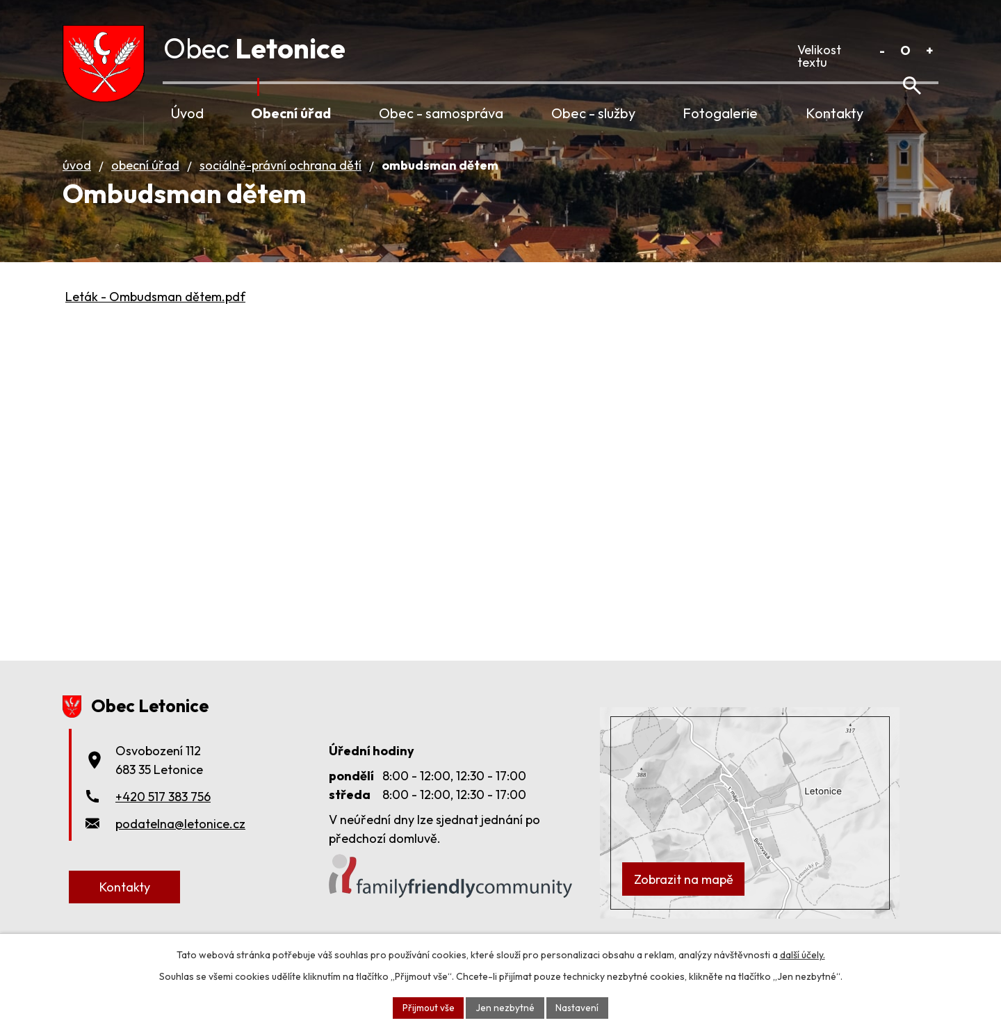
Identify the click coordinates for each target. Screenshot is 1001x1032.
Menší (881, 50)
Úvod (187, 113)
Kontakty (834, 113)
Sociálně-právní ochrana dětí (280, 185)
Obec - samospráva (441, 113)
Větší (929, 50)
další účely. (802, 954)
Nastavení (578, 1007)
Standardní (905, 50)
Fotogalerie (720, 113)
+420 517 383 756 (163, 816)
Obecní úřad (291, 113)
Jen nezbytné (505, 1007)
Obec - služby (593, 113)
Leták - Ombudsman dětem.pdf (155, 316)
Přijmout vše (427, 1007)
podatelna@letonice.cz (180, 843)
